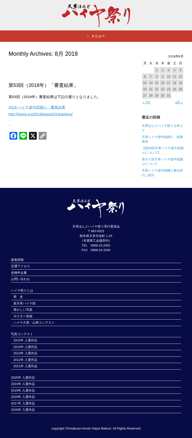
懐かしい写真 (22, 309)
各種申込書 (19, 272)
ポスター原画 (22, 316)
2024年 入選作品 (23, 384)
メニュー (96, 36)
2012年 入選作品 (25, 360)
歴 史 (18, 297)
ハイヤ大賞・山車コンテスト (34, 322)
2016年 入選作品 (23, 409)
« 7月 (146, 102)
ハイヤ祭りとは (22, 290)
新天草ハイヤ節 (24, 303)
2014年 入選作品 (25, 347)
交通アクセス (20, 266)
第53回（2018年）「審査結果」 (43, 85)
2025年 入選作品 (23, 377)
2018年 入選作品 (23, 397)
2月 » (179, 102)
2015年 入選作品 (25, 340)
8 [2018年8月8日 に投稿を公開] (157, 76)
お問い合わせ (20, 279)
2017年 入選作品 (23, 403)
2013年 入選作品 (25, 353)
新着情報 (17, 260)
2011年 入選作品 (25, 366)
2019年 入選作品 (23, 390)
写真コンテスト (22, 334)
